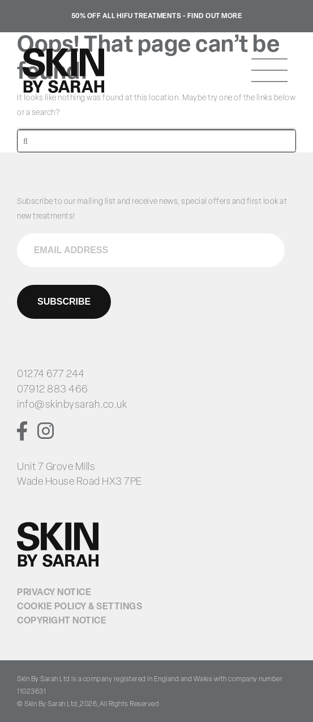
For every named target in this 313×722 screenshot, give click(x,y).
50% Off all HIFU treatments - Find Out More (156, 16)
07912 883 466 (52, 390)
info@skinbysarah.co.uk (72, 405)
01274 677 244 (51, 374)
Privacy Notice (54, 592)
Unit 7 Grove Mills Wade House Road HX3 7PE (79, 475)
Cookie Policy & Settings (79, 607)
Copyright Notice (61, 621)
